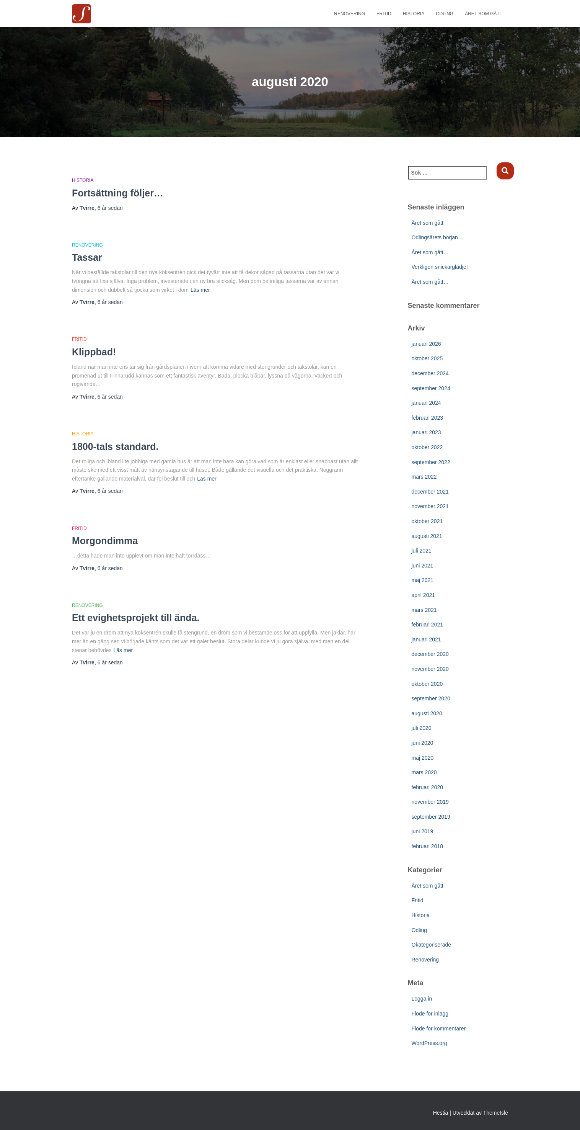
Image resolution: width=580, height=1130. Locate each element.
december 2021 (430, 492)
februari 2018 (427, 846)
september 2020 (431, 698)
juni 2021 (422, 566)
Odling (444, 13)
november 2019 (430, 802)
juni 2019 (422, 831)
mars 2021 (424, 610)
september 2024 (431, 388)
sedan (110, 208)
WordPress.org (429, 1043)
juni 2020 (422, 743)
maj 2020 (423, 758)
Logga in (422, 999)
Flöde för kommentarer (439, 1028)
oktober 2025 (427, 358)
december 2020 (430, 654)
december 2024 (430, 373)
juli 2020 (422, 728)
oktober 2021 (427, 521)
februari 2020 (427, 787)
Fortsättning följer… (117, 193)
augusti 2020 (427, 713)
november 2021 (430, 506)
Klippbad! (94, 352)
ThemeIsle (495, 1113)
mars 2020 (424, 772)
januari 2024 (426, 403)
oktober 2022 (427, 447)
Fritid (383, 13)
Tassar (87, 257)
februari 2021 (427, 624)
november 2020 (430, 669)
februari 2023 (427, 418)
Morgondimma (105, 540)
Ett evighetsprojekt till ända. (135, 617)
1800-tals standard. (115, 446)
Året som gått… (430, 252)
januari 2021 (426, 639)
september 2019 (431, 817)
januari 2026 (426, 344)
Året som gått (483, 13)
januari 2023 (426, 432)
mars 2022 (424, 477)
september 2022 (431, 462)
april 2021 (423, 595)
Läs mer (200, 290)
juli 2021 (422, 551)
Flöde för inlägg (430, 1014)
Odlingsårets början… (437, 237)
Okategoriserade (431, 945)
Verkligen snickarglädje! (440, 267)
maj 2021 (423, 580)
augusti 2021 (427, 536)
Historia (413, 13)
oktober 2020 (427, 684)
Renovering (349, 13)
